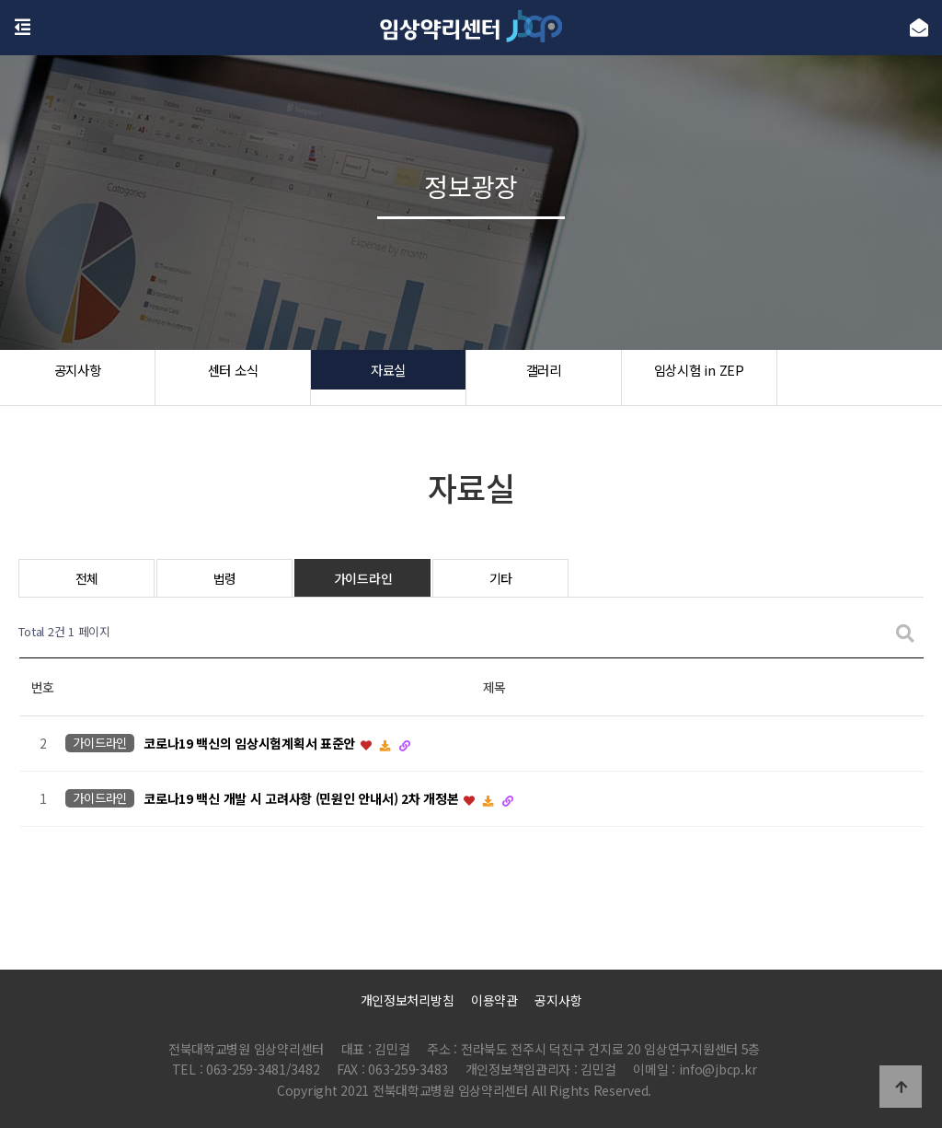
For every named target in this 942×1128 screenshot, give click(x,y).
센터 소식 (233, 377)
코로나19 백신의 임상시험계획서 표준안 (251, 744)
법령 (224, 578)
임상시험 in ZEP (699, 377)
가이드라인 (363, 578)
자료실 (388, 377)
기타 (500, 578)
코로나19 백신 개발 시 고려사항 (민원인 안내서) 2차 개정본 (303, 799)
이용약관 (494, 1000)
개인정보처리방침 (407, 1000)
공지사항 (77, 377)
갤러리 (543, 377)
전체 (86, 578)
